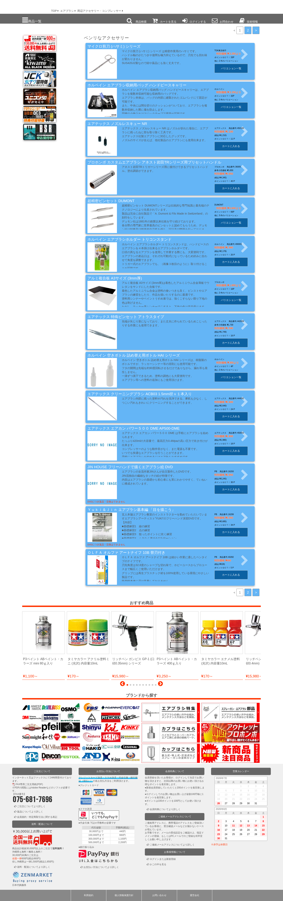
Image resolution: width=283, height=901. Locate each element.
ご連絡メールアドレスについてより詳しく (172, 844)
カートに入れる (235, 146)
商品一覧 (31, 20)
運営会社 (194, 895)
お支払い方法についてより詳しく (101, 867)
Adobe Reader (38, 787)
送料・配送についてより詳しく (33, 867)
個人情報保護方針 (124, 895)
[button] (122, 684)
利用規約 (88, 895)
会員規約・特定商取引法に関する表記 (37, 817)
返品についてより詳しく (30, 811)
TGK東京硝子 (225, 50)
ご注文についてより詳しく (31, 806)
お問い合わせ (159, 895)
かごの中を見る (158, 864)
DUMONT (223, 205)
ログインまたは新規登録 (163, 859)
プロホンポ (224, 282)
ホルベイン (224, 89)
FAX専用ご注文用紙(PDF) (29, 784)
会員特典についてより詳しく (165, 809)
